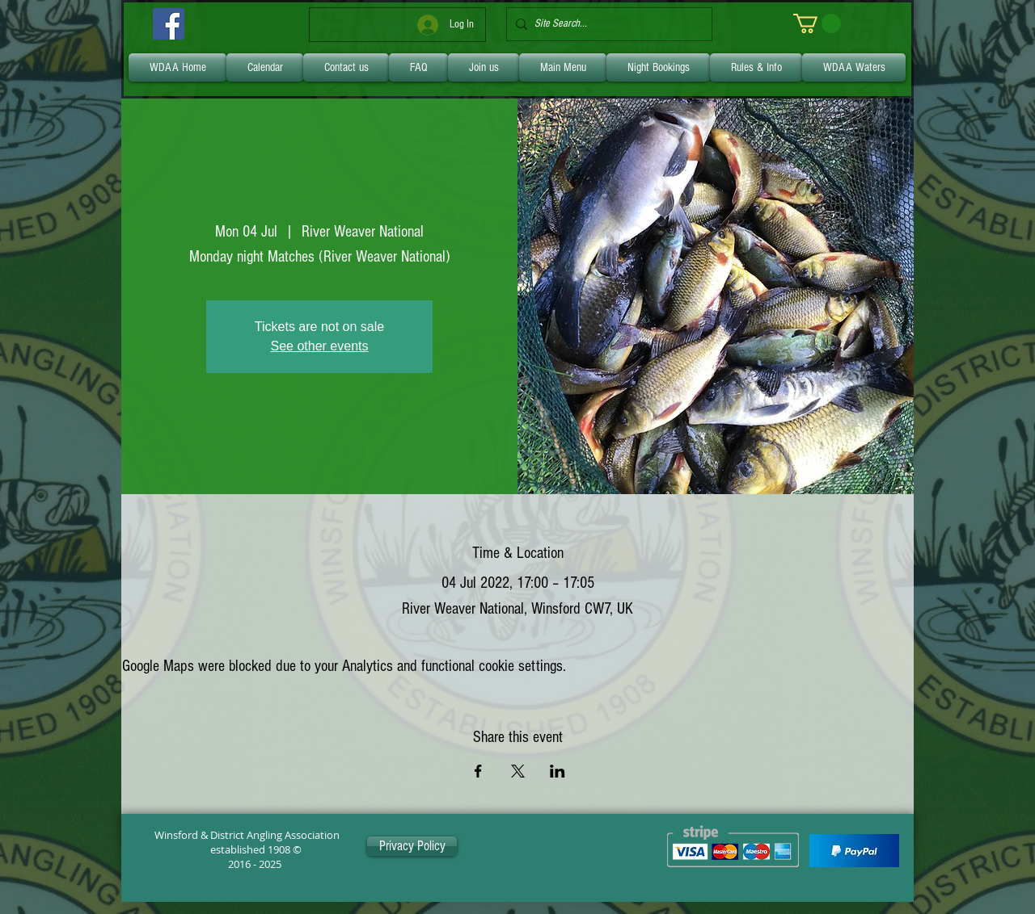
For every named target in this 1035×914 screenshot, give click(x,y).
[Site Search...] (606, 24)
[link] (817, 23)
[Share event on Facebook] (478, 771)
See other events (320, 346)
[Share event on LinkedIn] (557, 771)
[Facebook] (168, 24)
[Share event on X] (518, 771)
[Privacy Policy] (412, 846)
